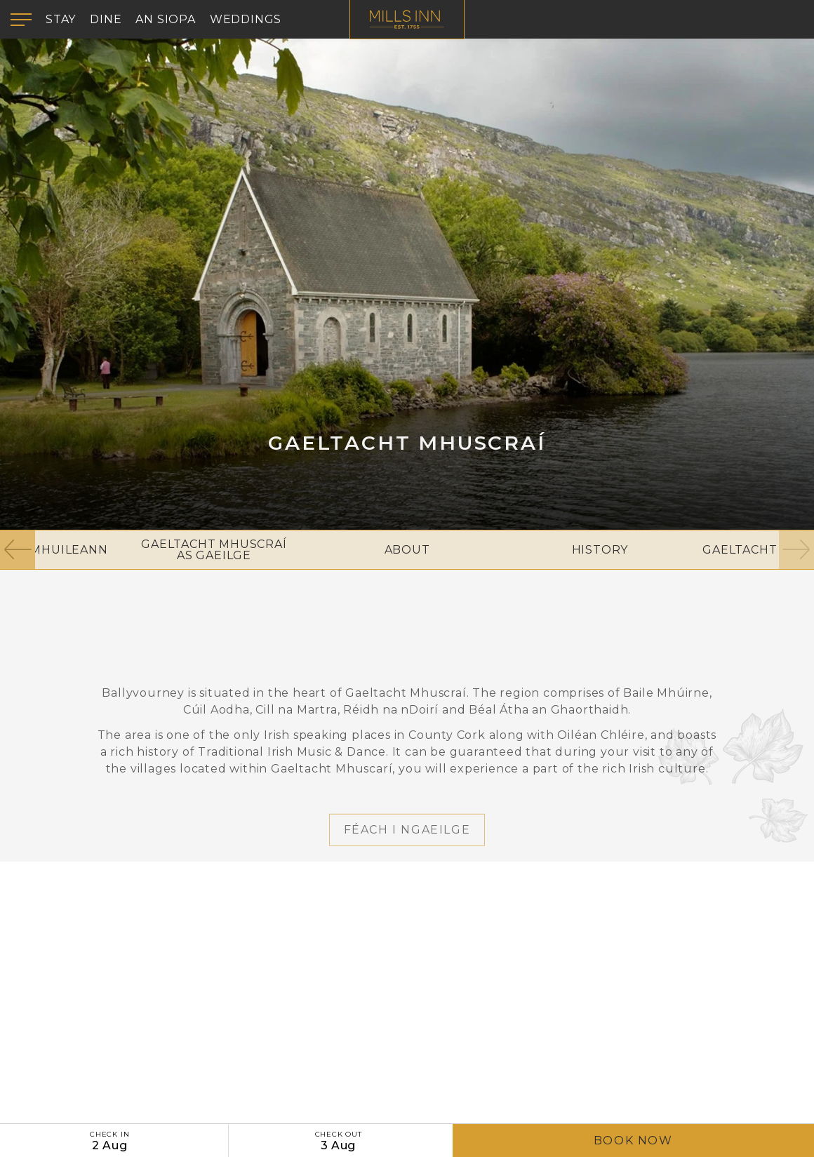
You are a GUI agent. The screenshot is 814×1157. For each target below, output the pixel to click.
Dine (105, 19)
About (407, 549)
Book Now (633, 1140)
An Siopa (165, 19)
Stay (61, 19)
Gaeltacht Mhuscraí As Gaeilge (213, 549)
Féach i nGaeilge (407, 862)
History (600, 549)
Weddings (245, 19)
